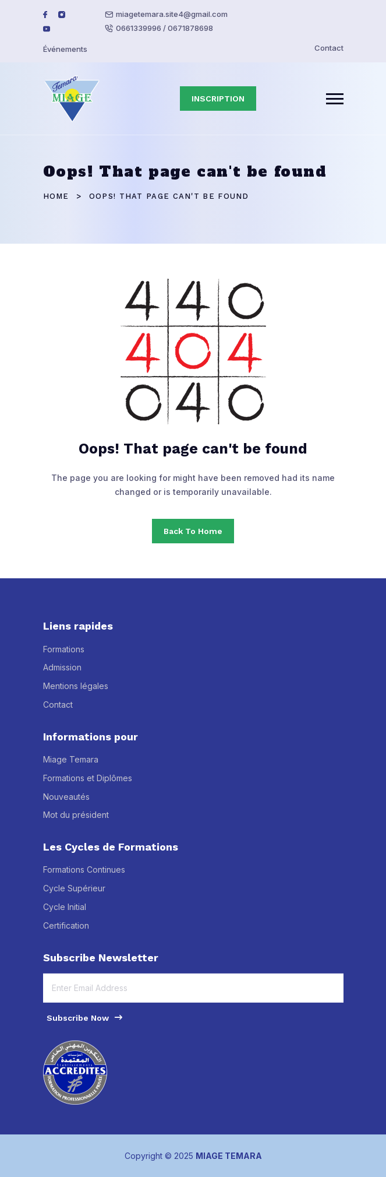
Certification (66, 931)
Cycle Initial (64, 913)
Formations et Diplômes (87, 784)
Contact (328, 47)
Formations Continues (84, 876)
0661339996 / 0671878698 (164, 28)
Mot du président (76, 821)
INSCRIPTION (218, 98)
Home (56, 196)
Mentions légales (75, 692)
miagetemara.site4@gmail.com (172, 14)
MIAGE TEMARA (229, 1156)
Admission (62, 674)
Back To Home (193, 531)
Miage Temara (70, 766)
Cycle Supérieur (74, 895)
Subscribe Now (85, 1023)
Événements (65, 49)
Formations (63, 655)
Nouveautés (66, 802)
